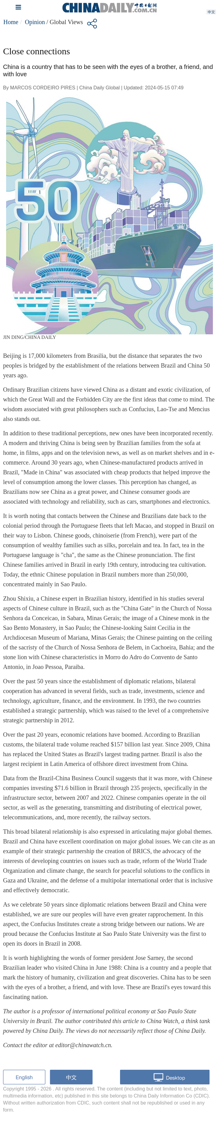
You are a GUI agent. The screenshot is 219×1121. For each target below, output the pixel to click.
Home (10, 22)
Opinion (35, 22)
